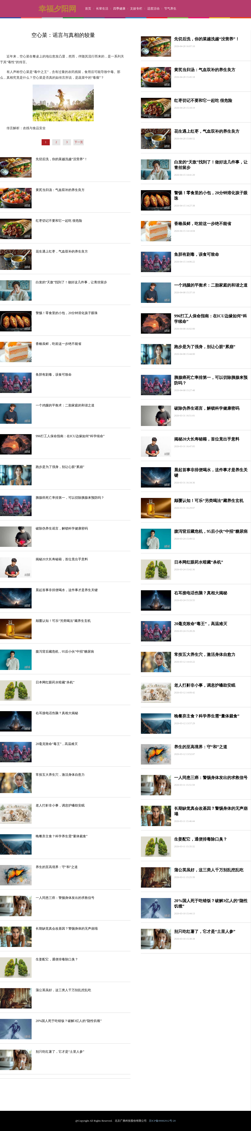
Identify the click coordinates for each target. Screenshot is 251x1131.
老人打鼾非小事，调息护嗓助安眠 (60, 805)
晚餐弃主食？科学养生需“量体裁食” (61, 836)
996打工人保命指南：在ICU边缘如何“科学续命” (70, 436)
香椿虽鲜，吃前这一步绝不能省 (58, 343)
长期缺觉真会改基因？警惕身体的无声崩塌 (67, 928)
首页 (88, 8)
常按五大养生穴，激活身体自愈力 (60, 774)
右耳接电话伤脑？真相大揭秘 (57, 713)
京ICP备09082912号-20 (162, 1120)
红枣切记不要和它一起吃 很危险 (59, 220)
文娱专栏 (136, 8)
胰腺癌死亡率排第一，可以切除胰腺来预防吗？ (70, 497)
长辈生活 (102, 8)
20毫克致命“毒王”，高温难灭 (57, 744)
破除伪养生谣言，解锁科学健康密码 (62, 528)
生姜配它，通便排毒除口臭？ (57, 959)
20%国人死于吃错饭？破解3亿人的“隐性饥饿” (69, 1021)
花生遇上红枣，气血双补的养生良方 (62, 251)
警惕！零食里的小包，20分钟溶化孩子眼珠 (67, 313)
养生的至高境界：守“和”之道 (57, 867)
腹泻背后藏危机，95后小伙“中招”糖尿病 (65, 651)
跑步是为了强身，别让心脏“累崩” (60, 467)
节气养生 (170, 8)
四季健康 (119, 8)
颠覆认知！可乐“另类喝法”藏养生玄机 (63, 620)
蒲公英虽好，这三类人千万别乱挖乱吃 (63, 990)
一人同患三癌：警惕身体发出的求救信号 (65, 897)
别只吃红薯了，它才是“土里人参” (60, 1051)
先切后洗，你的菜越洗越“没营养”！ (61, 159)
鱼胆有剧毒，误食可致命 (54, 374)
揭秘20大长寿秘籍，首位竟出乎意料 (62, 559)
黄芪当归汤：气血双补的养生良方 (60, 190)
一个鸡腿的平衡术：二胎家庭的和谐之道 (65, 405)
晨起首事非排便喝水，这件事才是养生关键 (67, 590)
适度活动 (153, 8)
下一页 (78, 142)
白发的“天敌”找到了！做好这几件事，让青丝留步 (71, 282)
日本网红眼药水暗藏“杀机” (55, 682)
